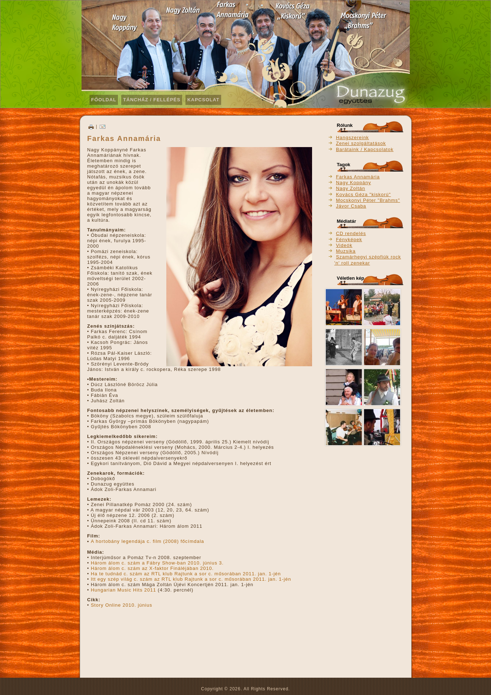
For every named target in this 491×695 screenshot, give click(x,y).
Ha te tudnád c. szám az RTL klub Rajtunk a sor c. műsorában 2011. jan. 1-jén (185, 573)
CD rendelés (351, 233)
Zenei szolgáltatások (361, 143)
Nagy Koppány (353, 182)
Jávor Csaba (351, 206)
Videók (344, 245)
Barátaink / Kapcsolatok (365, 149)
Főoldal (104, 99)
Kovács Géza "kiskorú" (363, 194)
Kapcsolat (203, 99)
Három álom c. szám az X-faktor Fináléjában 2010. (152, 568)
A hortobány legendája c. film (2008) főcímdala (147, 541)
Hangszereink (352, 137)
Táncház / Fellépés (151, 99)
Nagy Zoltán (350, 188)
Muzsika (346, 251)
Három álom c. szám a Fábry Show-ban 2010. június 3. (157, 563)
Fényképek (349, 239)
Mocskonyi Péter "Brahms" (368, 200)
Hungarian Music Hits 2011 (123, 590)
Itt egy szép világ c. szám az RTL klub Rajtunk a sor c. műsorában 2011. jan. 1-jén (191, 579)
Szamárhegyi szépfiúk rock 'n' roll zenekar (367, 259)
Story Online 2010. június (121, 605)
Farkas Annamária (358, 177)
